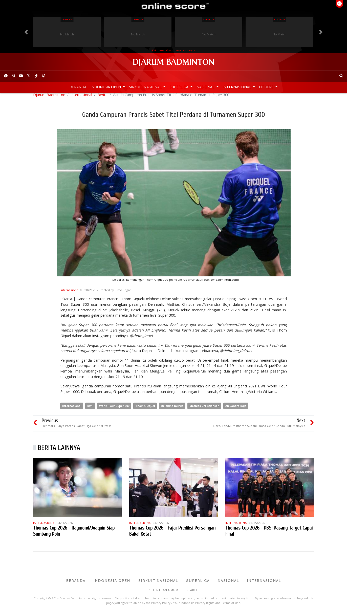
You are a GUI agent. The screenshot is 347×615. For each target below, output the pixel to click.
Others (266, 86)
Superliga (179, 86)
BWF (90, 410)
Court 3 (208, 19)
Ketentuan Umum (163, 594)
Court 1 (67, 19)
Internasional (237, 86)
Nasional (206, 86)
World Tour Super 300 (114, 410)
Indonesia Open (106, 86)
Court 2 (138, 19)
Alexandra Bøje (235, 410)
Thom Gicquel (145, 410)
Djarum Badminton (49, 98)
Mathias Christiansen (204, 410)
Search (192, 594)
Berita (102, 98)
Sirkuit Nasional (146, 86)
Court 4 (279, 19)
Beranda (78, 86)
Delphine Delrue (172, 410)
